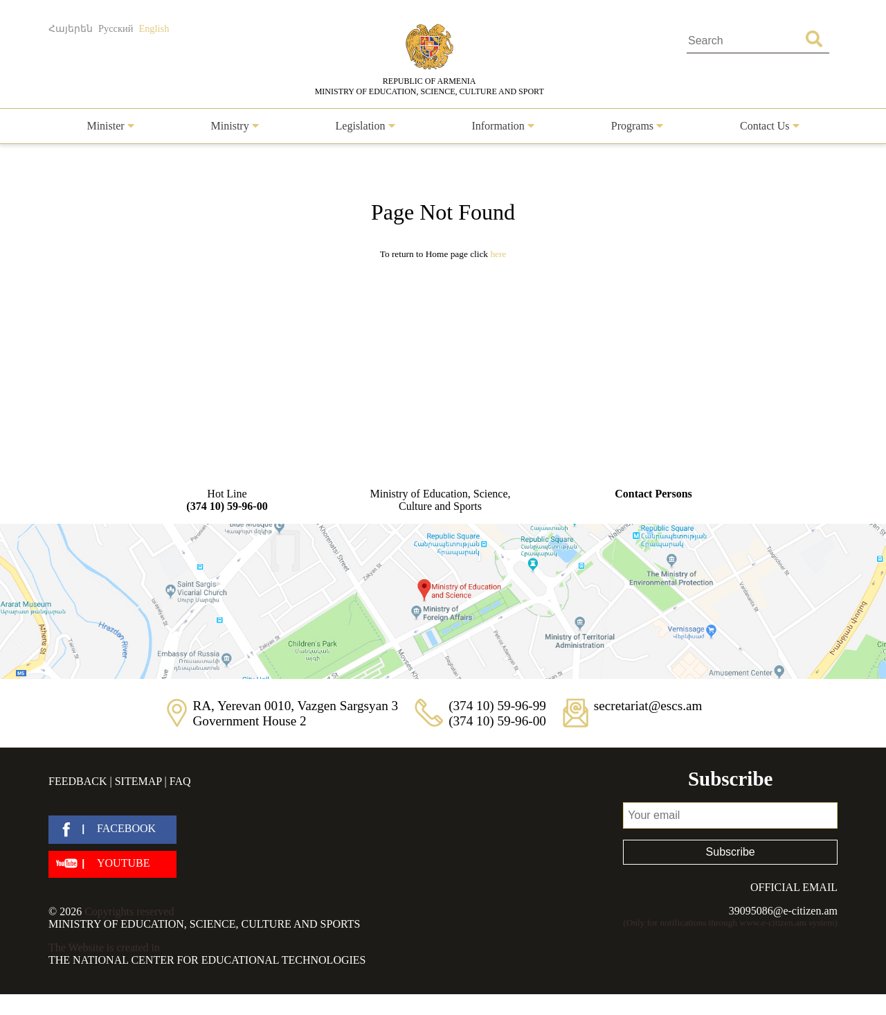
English (153, 28)
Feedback (77, 781)
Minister (110, 126)
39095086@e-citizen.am (783, 911)
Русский (115, 28)
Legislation (365, 126)
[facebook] (112, 829)
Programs (637, 126)
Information (502, 126)
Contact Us (769, 126)
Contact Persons (653, 494)
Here (498, 254)
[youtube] (112, 864)
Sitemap (138, 781)
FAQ (180, 781)
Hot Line (227, 500)
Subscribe (730, 852)
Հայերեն (70, 28)
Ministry (235, 126)
